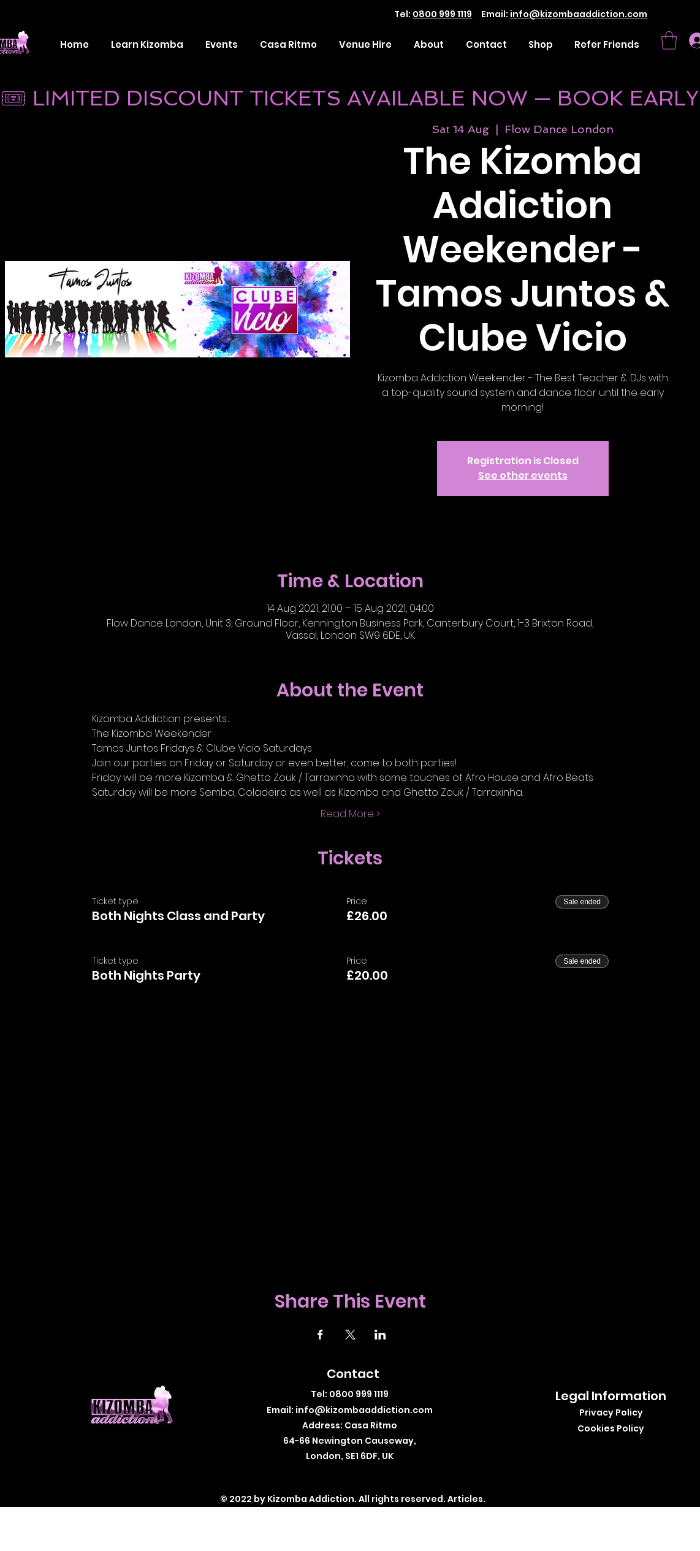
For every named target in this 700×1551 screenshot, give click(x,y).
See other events (523, 475)
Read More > (350, 814)
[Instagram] (362, 1476)
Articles (465, 1499)
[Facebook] (325, 1476)
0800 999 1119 (442, 14)
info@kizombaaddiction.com (578, 14)
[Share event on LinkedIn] (380, 1335)
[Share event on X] (350, 1335)
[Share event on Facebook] (320, 1335)
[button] (669, 40)
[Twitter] (343, 1476)
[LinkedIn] (380, 1476)
